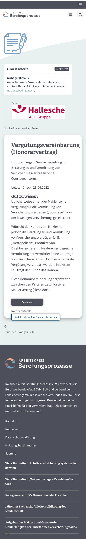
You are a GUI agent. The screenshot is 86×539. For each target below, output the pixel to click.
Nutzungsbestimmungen (21, 445)
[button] (80, 4)
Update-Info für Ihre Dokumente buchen (35, 317)
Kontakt (10, 421)
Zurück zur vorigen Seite (23, 128)
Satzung (10, 453)
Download (27, 302)
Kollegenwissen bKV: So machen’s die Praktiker (36, 495)
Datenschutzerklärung (20, 437)
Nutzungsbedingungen (20, 91)
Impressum (12, 429)
